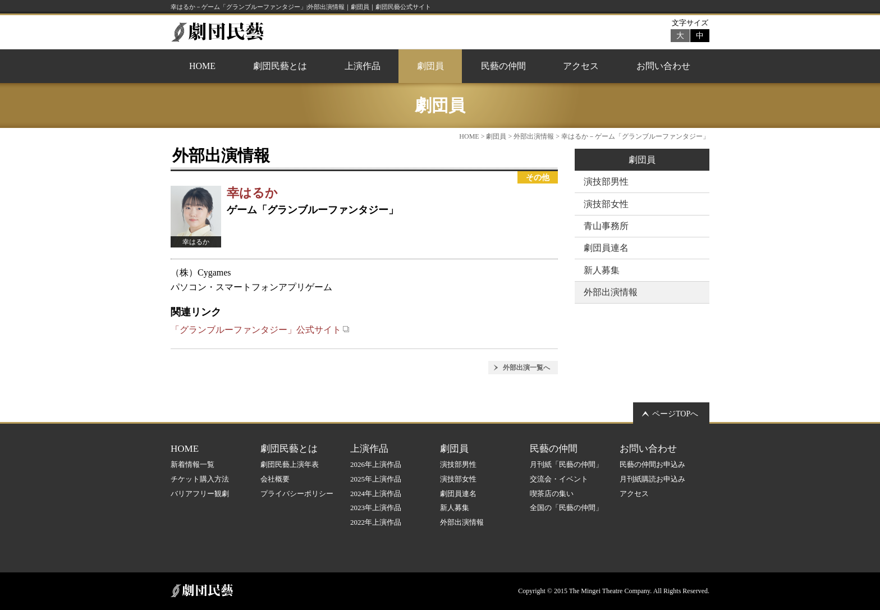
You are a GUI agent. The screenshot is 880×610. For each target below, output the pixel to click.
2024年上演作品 (375, 493)
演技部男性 (606, 181)
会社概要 (275, 479)
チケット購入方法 (200, 479)
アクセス (581, 66)
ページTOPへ (675, 414)
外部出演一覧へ (526, 367)
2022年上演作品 (375, 522)
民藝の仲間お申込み (652, 464)
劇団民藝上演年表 (289, 464)
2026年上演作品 (375, 464)
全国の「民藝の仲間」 (566, 507)
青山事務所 (606, 226)
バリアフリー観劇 (200, 493)
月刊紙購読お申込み (652, 479)
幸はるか (252, 193)
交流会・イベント (559, 479)
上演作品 (363, 66)
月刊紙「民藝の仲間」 (566, 464)
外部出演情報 (534, 136)
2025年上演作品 (375, 479)
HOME (202, 66)
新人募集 (602, 270)
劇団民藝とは (280, 66)
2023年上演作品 (375, 507)
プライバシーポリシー (296, 493)
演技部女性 (606, 204)
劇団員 (430, 66)
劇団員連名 (606, 248)
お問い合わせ (663, 66)
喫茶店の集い (552, 493)
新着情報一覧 (192, 464)
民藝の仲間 (503, 66)
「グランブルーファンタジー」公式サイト (260, 329)
